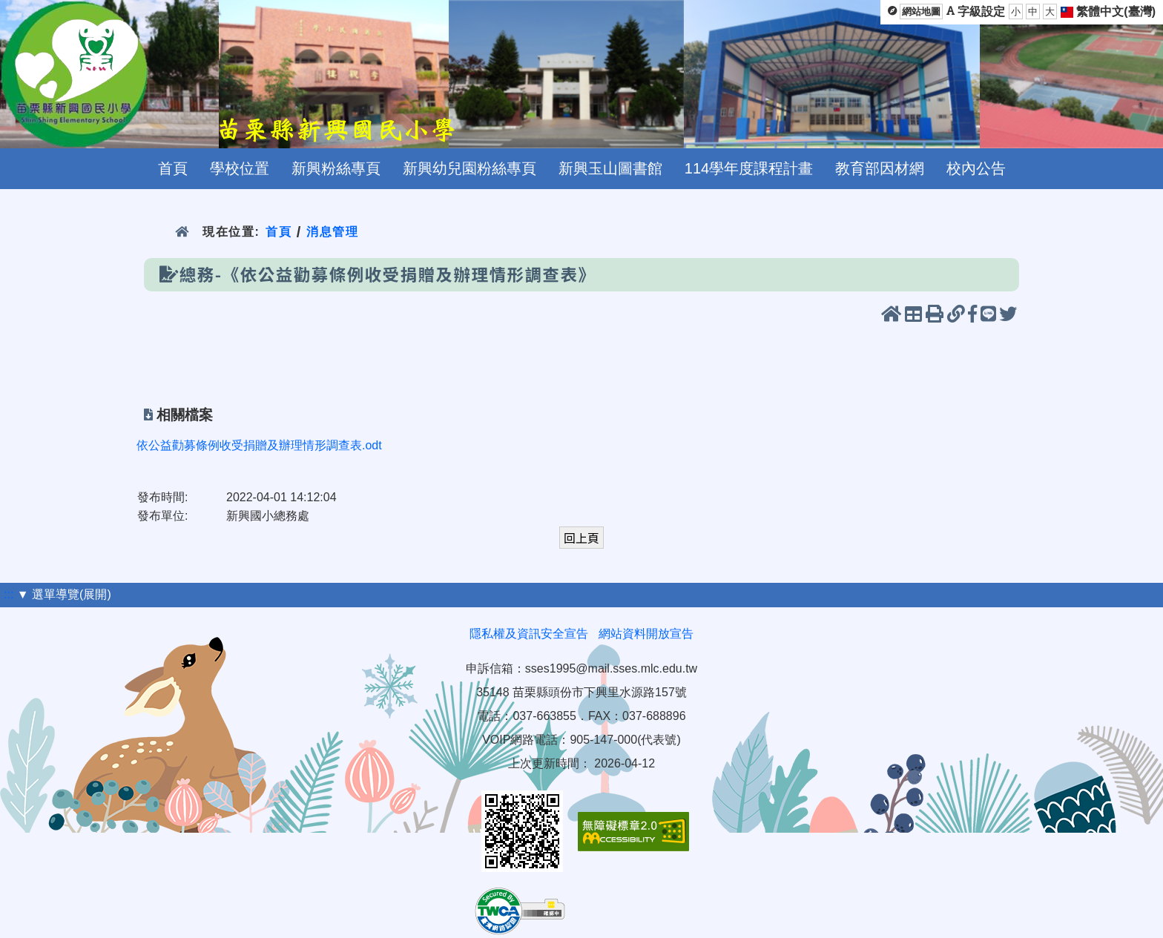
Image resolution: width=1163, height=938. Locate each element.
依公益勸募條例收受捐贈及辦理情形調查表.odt (259, 445)
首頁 (173, 168)
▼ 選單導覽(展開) (64, 594)
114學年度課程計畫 (749, 168)
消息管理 (332, 231)
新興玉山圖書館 (610, 168)
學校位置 (239, 168)
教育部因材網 (879, 168)
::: (8, 594)
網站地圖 (921, 11)
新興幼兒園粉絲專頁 (469, 168)
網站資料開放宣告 (646, 633)
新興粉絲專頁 (335, 168)
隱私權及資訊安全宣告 (529, 633)
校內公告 (976, 168)
